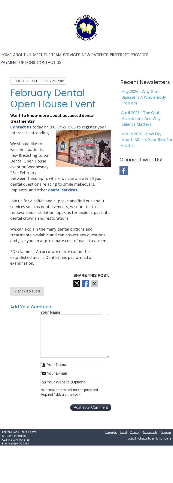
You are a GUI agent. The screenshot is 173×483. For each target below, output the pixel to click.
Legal (123, 432)
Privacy (134, 432)
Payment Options (18, 63)
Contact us (20, 127)
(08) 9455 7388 (20, 443)
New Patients (95, 55)
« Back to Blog (27, 291)
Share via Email (95, 283)
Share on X (77, 283)
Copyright (111, 432)
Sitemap (166, 432)
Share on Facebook (86, 283)
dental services (62, 189)
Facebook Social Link (123, 170)
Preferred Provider (129, 55)
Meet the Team (47, 55)
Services (71, 55)
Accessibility (150, 432)
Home (6, 55)
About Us (22, 55)
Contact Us (49, 63)
